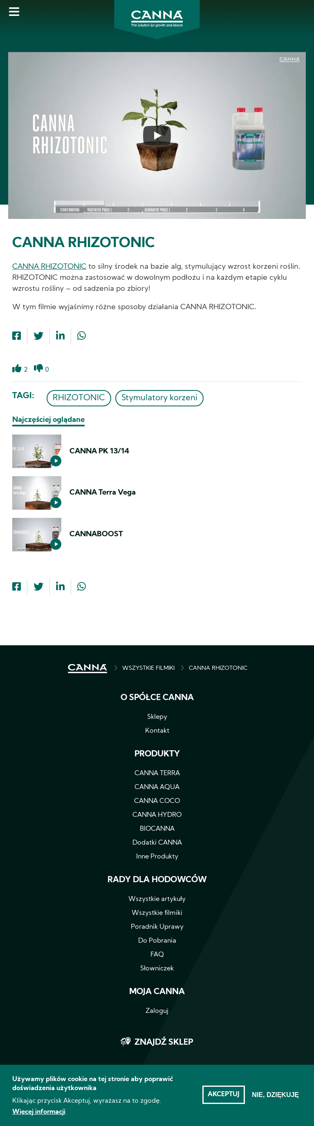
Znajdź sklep (164, 1043)
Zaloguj (157, 1011)
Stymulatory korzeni (159, 398)
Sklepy (157, 717)
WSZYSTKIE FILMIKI (148, 668)
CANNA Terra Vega (103, 493)
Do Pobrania (157, 941)
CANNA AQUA (157, 787)
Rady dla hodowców (157, 880)
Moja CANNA (157, 992)
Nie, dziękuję (275, 1098)
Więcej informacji (38, 1116)
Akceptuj (224, 1098)
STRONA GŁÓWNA (87, 668)
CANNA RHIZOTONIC (49, 267)
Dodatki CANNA (157, 843)
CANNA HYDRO (157, 815)
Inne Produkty (157, 857)
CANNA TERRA (157, 773)
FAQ (157, 955)
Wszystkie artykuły (157, 899)
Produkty (157, 754)
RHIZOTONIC (79, 398)
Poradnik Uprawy (157, 927)
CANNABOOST (96, 534)
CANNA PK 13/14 (99, 451)
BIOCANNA (157, 829)
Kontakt (157, 731)
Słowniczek (157, 968)
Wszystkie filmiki (157, 913)
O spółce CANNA (157, 698)
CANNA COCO (157, 801)
